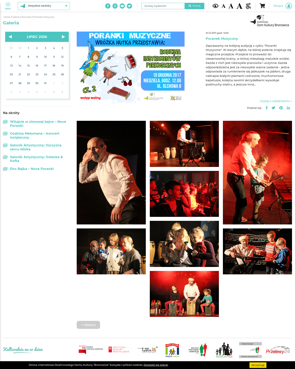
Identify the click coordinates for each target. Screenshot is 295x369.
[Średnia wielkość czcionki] (230, 5)
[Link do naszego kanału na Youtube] (122, 6)
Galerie (16, 17)
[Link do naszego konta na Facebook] (107, 6)
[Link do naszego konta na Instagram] (115, 6)
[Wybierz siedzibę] (44, 6)
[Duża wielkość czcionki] (239, 6)
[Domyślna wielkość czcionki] (223, 6)
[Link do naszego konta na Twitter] (129, 6)
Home (7, 17)
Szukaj (194, 5)
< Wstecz (88, 325)
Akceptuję (257, 364)
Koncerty (27, 17)
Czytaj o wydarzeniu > (276, 101)
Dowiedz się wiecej (156, 364)
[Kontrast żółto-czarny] (216, 6)
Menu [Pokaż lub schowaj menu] (8, 6)
